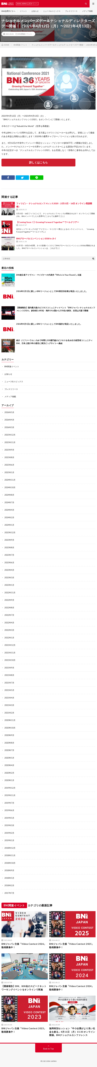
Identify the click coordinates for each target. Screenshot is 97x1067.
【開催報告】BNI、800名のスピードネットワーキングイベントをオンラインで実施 (23, 988)
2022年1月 (9, 637)
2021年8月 (9, 675)
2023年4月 (9, 570)
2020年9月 (9, 735)
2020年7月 (9, 750)
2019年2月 (9, 833)
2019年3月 (9, 825)
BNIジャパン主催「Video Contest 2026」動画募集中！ (23, 946)
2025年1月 (9, 472)
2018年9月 (9, 870)
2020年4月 (9, 765)
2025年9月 (9, 450)
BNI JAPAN (52, 1061)
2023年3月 (9, 577)
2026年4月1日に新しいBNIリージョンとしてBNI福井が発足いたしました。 (49, 324)
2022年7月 (9, 615)
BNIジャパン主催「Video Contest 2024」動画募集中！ (71, 988)
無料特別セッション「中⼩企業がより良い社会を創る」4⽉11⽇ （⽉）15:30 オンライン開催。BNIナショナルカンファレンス (72, 1031)
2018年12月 (9, 848)
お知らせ (35, 11)
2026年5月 (9, 412)
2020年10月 (9, 728)
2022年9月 (9, 600)
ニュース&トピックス (51, 11)
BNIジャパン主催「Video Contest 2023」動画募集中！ (23, 1030)
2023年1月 (9, 585)
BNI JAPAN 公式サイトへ (27, 4)
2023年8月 (9, 547)
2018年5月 (9, 878)
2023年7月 (9, 555)
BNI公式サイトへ (8, 11)
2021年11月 (9, 652)
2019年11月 (9, 795)
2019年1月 (9, 840)
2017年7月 (9, 893)
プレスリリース (71, 11)
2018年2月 (9, 885)
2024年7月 (9, 502)
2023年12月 (9, 532)
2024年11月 (9, 480)
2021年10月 (9, 660)
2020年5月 (9, 758)
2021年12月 (9, 645)
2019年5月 (9, 818)
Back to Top (48, 1049)
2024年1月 (9, 525)
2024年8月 (9, 495)
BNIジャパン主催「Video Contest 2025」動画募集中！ (71, 946)
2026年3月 (9, 427)
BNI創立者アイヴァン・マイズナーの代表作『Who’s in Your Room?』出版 (48, 275)
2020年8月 (9, 743)
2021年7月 (9, 682)
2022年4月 (9, 622)
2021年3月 (9, 705)
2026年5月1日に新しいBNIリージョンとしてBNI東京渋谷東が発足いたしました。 (52, 291)
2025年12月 (9, 435)
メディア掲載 (87, 11)
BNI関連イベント (25, 34)
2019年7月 (9, 803)
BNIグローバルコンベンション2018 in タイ (36, 238)
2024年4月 (9, 510)
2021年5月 (9, 690)
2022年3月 (9, 630)
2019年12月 (9, 788)
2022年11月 (9, 592)
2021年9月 (9, 667)
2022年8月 (9, 607)
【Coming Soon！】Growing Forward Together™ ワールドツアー (47, 222)
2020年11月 (9, 720)
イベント (23, 11)
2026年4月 (9, 420)
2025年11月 (9, 442)
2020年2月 (9, 773)
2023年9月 (9, 540)
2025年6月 (9, 465)
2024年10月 (9, 487)
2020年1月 (9, 780)
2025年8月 (9, 457)
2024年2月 (9, 517)
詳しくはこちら (38, 162)
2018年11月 (9, 855)
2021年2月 (9, 713)
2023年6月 (9, 562)
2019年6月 (9, 810)
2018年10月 (9, 863)
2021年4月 (9, 698)
